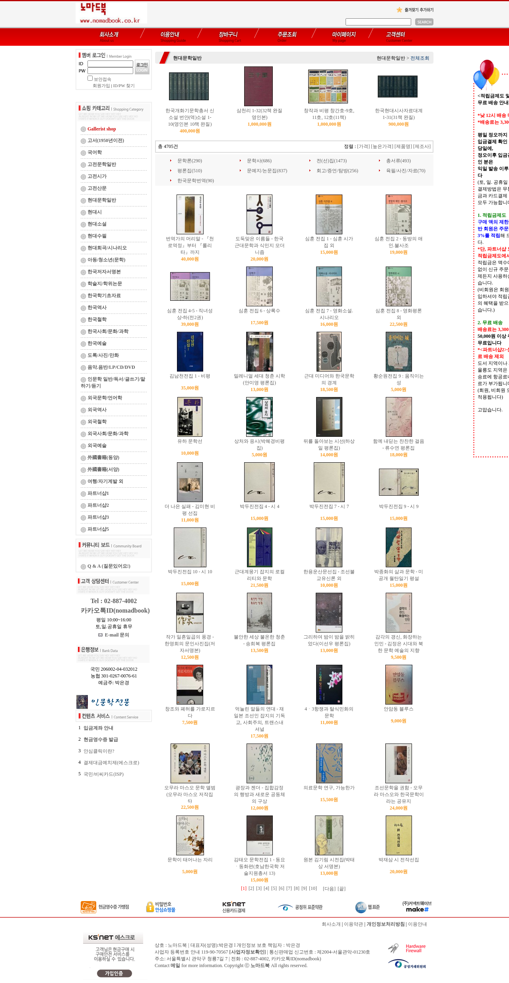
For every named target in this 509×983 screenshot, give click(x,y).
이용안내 (417, 924)
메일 (175, 965)
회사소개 (331, 924)
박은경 (293, 945)
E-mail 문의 (114, 635)
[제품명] (403, 146)
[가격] (363, 146)
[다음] (329, 889)
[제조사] (422, 146)
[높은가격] (382, 146)
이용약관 (353, 924)
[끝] (342, 889)
